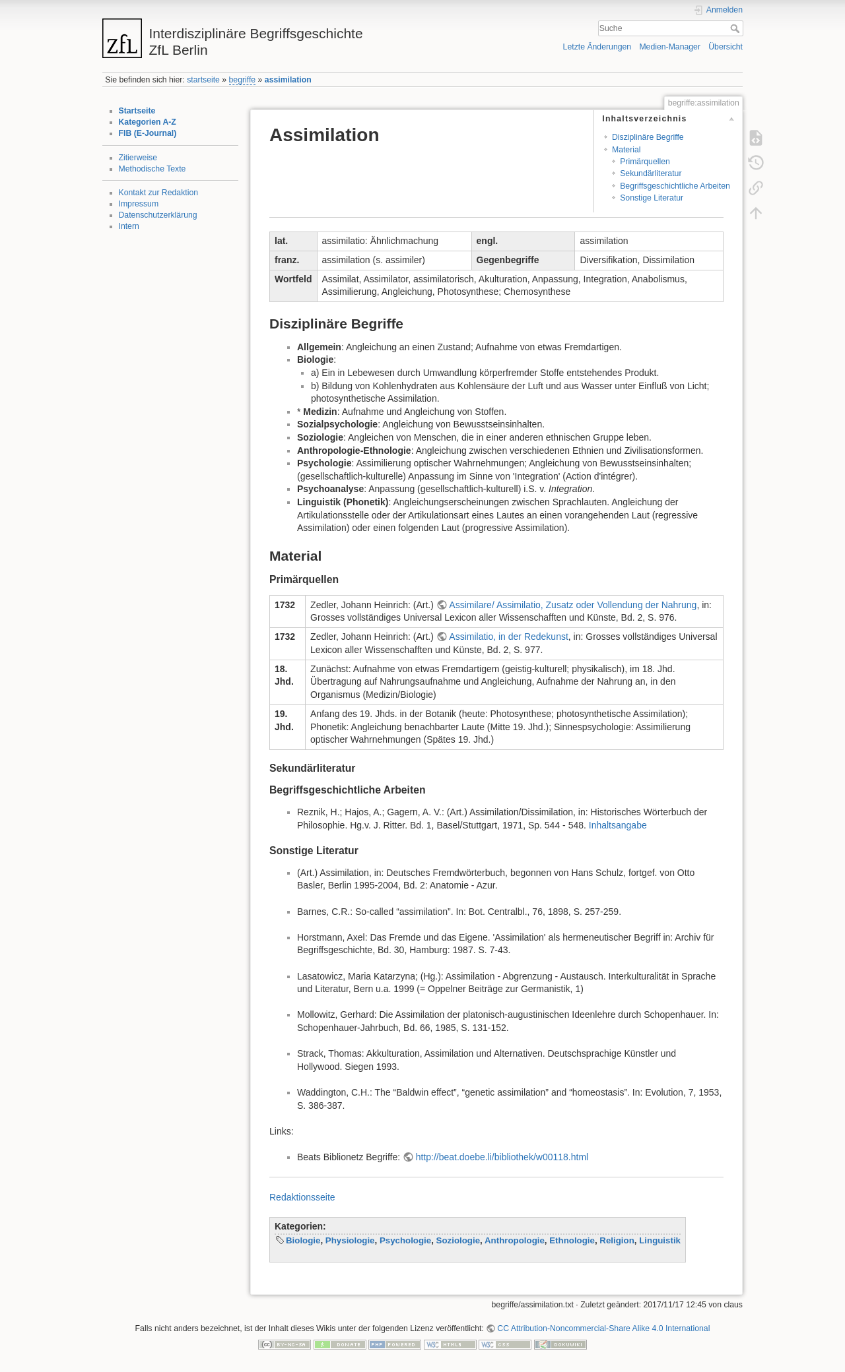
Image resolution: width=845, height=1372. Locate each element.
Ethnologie (572, 1240)
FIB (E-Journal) (148, 133)
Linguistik (660, 1240)
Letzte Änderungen (597, 46)
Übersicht (725, 46)
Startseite (137, 110)
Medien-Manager (669, 46)
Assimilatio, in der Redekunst (508, 636)
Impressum (139, 203)
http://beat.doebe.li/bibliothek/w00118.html (502, 1157)
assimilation (288, 79)
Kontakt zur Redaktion (159, 192)
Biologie (303, 1240)
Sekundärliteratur (650, 173)
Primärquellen (645, 161)
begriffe (242, 79)
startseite (203, 79)
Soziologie (458, 1240)
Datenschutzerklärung (158, 215)
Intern (129, 226)
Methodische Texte (152, 168)
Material (626, 149)
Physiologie (350, 1240)
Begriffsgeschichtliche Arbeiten (675, 186)
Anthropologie (515, 1240)
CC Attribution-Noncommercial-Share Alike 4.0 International (603, 1328)
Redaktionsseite (302, 1197)
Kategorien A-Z (147, 122)
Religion (616, 1240)
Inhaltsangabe (618, 825)
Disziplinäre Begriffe (648, 137)
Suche (736, 28)
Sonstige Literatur (651, 198)
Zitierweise (138, 157)
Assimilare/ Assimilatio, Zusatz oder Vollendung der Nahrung (572, 605)
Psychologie (405, 1240)
